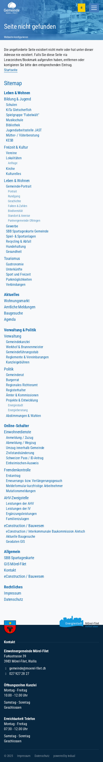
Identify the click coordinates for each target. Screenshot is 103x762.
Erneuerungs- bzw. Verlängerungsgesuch (34, 481)
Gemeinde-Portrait (18, 186)
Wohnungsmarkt (16, 300)
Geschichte (14, 201)
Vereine (11, 153)
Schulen (11, 105)
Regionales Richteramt (22, 385)
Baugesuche (13, 313)
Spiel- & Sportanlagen (21, 236)
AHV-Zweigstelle (16, 497)
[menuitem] (51, 93)
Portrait (12, 191)
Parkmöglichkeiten (19, 279)
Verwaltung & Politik (20, 330)
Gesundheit (14, 252)
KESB (9, 140)
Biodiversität (15, 211)
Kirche (10, 169)
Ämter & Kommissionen (22, 395)
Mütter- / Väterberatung (22, 135)
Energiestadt (15, 405)
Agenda (10, 319)
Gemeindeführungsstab (22, 352)
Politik (9, 369)
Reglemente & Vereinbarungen (27, 357)
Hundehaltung (16, 246)
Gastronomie (15, 264)
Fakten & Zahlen (17, 206)
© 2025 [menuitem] (8, 756)
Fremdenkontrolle (17, 470)
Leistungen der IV (18, 509)
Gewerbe (12, 226)
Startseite (10, 70)
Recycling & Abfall (18, 241)
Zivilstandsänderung (20, 453)
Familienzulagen (17, 519)
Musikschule (14, 120)
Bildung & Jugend (17, 99)
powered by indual (64, 756)
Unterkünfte (14, 269)
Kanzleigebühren (17, 362)
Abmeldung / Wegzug (21, 443)
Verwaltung (12, 336)
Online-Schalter (16, 425)
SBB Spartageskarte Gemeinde (27, 231)
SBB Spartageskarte (19, 557)
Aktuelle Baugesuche (20, 536)
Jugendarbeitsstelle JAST (24, 130)
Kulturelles (13, 174)
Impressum (12, 593)
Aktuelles (11, 294)
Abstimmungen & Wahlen (23, 416)
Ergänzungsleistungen (21, 514)
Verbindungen (15, 284)
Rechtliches (13, 587)
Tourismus (12, 258)
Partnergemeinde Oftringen (24, 220)
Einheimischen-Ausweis (22, 463)
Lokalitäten (14, 158)
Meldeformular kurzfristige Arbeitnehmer (34, 486)
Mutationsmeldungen (20, 491)
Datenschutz (13, 599)
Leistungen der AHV (20, 503)
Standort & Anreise (19, 215)
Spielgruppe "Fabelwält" (22, 115)
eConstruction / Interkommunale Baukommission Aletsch (45, 531)
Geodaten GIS (15, 541)
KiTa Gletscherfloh (18, 110)
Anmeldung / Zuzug (19, 438)
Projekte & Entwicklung (22, 400)
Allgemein (12, 551)
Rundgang (14, 196)
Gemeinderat (15, 375)
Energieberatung (18, 410)
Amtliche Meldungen (19, 307)
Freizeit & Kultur (16, 147)
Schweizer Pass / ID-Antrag (24, 458)
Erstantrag (13, 476)
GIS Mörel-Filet (15, 564)
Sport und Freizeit (18, 274)
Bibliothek (13, 125)
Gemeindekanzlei (18, 342)
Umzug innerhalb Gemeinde (25, 448)
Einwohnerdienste (17, 432)
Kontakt (10, 570)
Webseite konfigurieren (16, 37)
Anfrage (12, 163)
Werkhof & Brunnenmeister (24, 347)
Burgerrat (12, 380)
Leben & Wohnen (17, 92)
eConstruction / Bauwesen (24, 525)
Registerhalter (16, 390)
